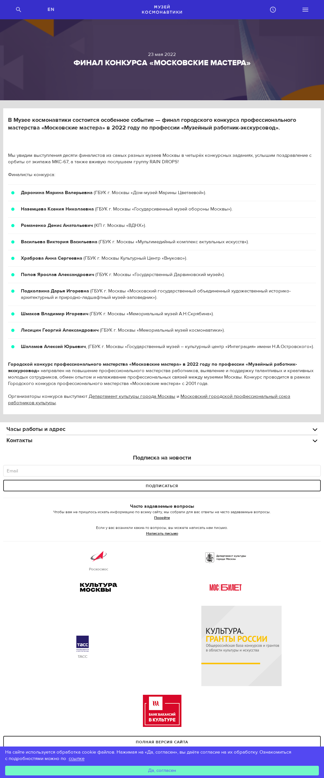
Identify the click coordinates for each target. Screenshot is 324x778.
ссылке (76, 759)
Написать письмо (162, 533)
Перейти (162, 517)
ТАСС (82, 647)
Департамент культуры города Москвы (132, 396)
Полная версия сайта (162, 742)
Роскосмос (98, 560)
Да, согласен (162, 770)
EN (51, 9)
